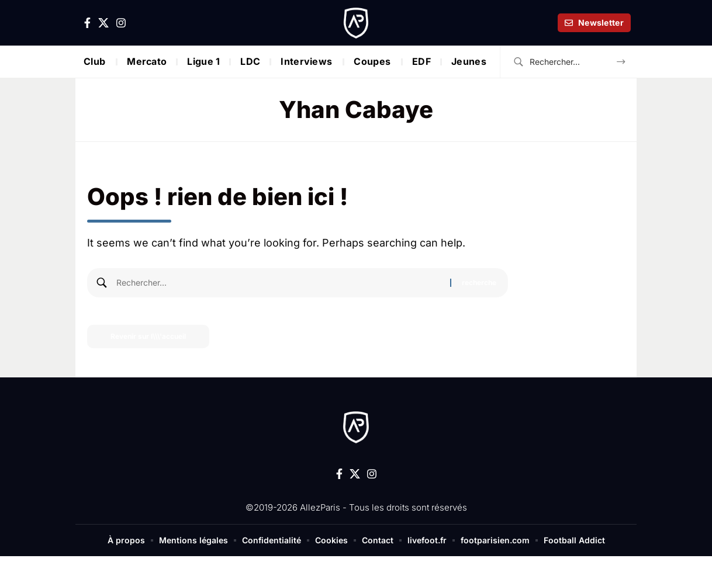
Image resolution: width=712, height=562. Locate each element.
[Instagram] (121, 23)
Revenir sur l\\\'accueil (148, 336)
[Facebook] (87, 23)
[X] (103, 23)
